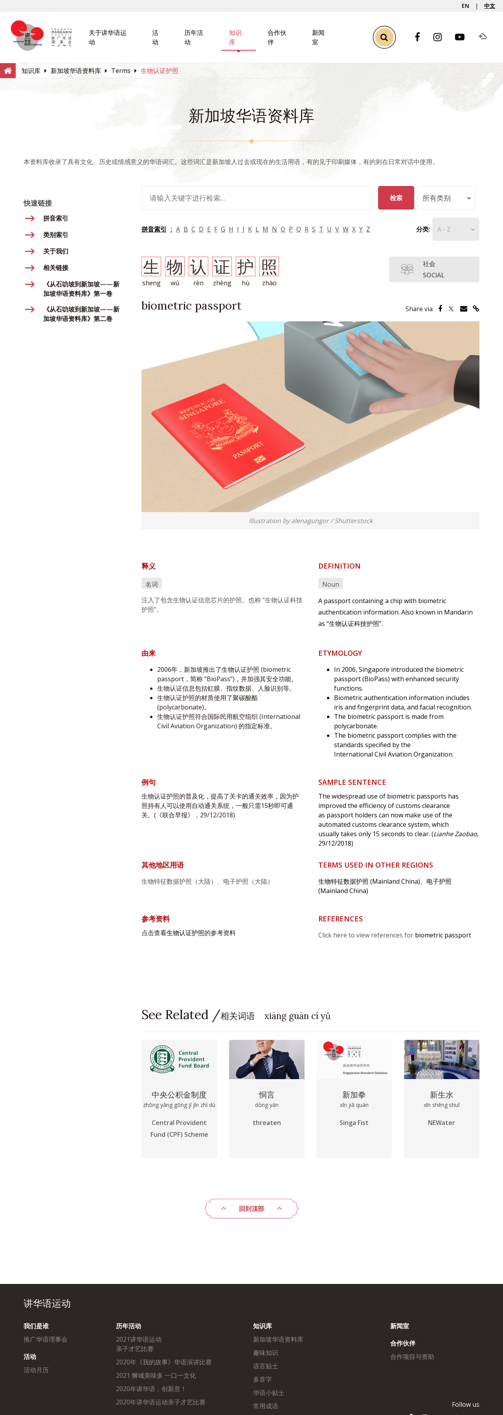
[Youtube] (463, 37)
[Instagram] (441, 37)
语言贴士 (265, 1366)
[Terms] (120, 70)
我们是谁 (36, 1326)
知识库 (262, 1326)
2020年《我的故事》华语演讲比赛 (164, 1362)
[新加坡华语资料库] (76, 70)
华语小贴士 (269, 1392)
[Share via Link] (476, 309)
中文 (489, 5)
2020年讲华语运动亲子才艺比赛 (161, 1402)
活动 (30, 1356)
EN (465, 5)
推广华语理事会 (46, 1339)
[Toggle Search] (384, 37)
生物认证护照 (185, 932)
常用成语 (265, 1406)
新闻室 (399, 1326)
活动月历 (36, 1370)
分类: (412, 229)
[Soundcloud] (486, 37)
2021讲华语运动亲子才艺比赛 (139, 1344)
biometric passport (443, 935)
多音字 (262, 1379)
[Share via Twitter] (451, 309)
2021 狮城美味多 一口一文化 (156, 1375)
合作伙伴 (402, 1343)
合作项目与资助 (412, 1356)
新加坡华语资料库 (278, 1339)
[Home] (8, 70)
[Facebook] (421, 37)
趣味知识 (265, 1352)
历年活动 (128, 1326)
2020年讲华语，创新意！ (151, 1388)
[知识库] (31, 70)
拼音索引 (154, 229)
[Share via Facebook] (440, 309)
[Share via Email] (463, 309)
